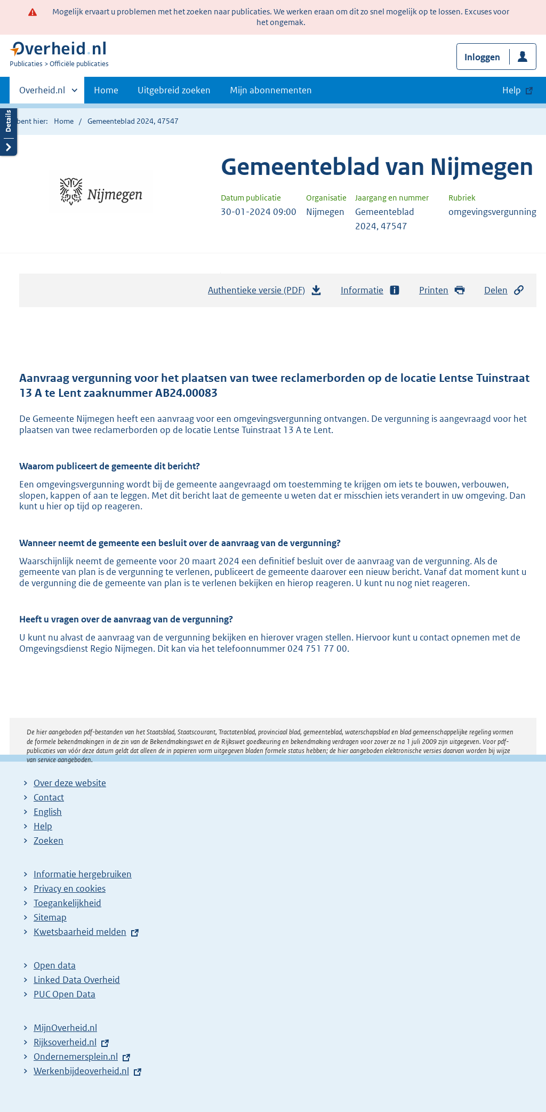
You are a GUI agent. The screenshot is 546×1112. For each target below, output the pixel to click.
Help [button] (511, 90)
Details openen (8, 129)
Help (43, 826)
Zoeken (48, 840)
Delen (504, 290)
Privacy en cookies (70, 888)
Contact (49, 797)
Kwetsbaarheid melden (80, 932)
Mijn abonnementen (271, 90)
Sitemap (50, 917)
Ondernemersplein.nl (76, 1056)
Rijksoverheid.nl (65, 1042)
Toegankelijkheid (67, 903)
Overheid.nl (42, 93)
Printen (442, 290)
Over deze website (70, 783)
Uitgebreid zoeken (174, 90)
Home (106, 90)
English (48, 812)
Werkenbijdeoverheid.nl (81, 1071)
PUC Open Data (64, 994)
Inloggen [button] (482, 57)
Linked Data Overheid (77, 980)
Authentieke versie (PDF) (265, 292)
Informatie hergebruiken (83, 874)
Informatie (370, 290)
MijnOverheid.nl (65, 1028)
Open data (55, 965)
